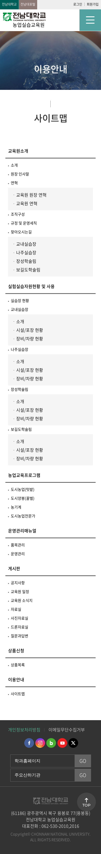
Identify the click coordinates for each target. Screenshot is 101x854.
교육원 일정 (20, 591)
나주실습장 (26, 252)
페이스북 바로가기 (29, 743)
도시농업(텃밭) (22, 489)
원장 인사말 (20, 173)
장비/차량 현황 (29, 338)
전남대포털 (27, 4)
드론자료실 (19, 627)
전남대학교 (9, 4)
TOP (86, 805)
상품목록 (18, 664)
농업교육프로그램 (24, 475)
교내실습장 (26, 244)
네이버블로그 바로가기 (51, 743)
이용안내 (16, 679)
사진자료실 (19, 618)
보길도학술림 (28, 269)
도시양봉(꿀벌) (22, 498)
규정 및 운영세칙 (24, 223)
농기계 (16, 507)
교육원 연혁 (26, 203)
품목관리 (18, 544)
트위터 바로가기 (73, 743)
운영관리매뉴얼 (22, 530)
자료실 (16, 609)
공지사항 (18, 582)
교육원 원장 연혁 (31, 195)
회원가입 (93, 4)
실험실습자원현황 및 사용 (31, 286)
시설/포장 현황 (29, 330)
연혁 (14, 182)
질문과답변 (19, 635)
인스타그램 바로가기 (40, 743)
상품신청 (16, 650)
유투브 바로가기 (62, 743)
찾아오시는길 (21, 231)
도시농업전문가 (23, 515)
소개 (14, 165)
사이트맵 (18, 693)
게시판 (14, 568)
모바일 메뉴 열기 (90, 20)
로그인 (77, 4)
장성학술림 (26, 261)
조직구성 (18, 214)
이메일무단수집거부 (66, 729)
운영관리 (18, 553)
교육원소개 (18, 151)
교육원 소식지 (22, 600)
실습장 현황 (20, 300)
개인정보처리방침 (24, 729)
